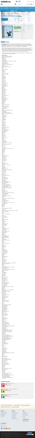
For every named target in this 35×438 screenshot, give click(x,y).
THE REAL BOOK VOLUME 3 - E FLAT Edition (11, 394)
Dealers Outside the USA (26, 421)
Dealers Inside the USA (25, 420)
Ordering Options (25, 414)
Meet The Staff (2, 416)
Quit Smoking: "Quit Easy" (15, 418)
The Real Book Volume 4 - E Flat (9, 383)
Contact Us (2, 426)
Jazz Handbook (17, 405)
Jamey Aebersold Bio (3, 412)
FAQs (23, 416)
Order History (24, 412)
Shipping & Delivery (25, 413)
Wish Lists (30, 1)
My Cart (33, 4)
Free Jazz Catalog (6, 406)
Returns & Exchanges (25, 415)
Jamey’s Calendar (3, 415)
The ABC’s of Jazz (3, 414)
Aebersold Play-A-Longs (4, 413)
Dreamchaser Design (8, 436)
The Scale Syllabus (14, 415)
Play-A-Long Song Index (7, 405)
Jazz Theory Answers (14, 412)
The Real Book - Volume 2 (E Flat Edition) (11, 388)
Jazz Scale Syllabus (15, 406)
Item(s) (29, 4)
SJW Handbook (14, 414)
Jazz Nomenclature (26, 405)
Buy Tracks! (19, 4)
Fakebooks (4, 13)
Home (1, 13)
